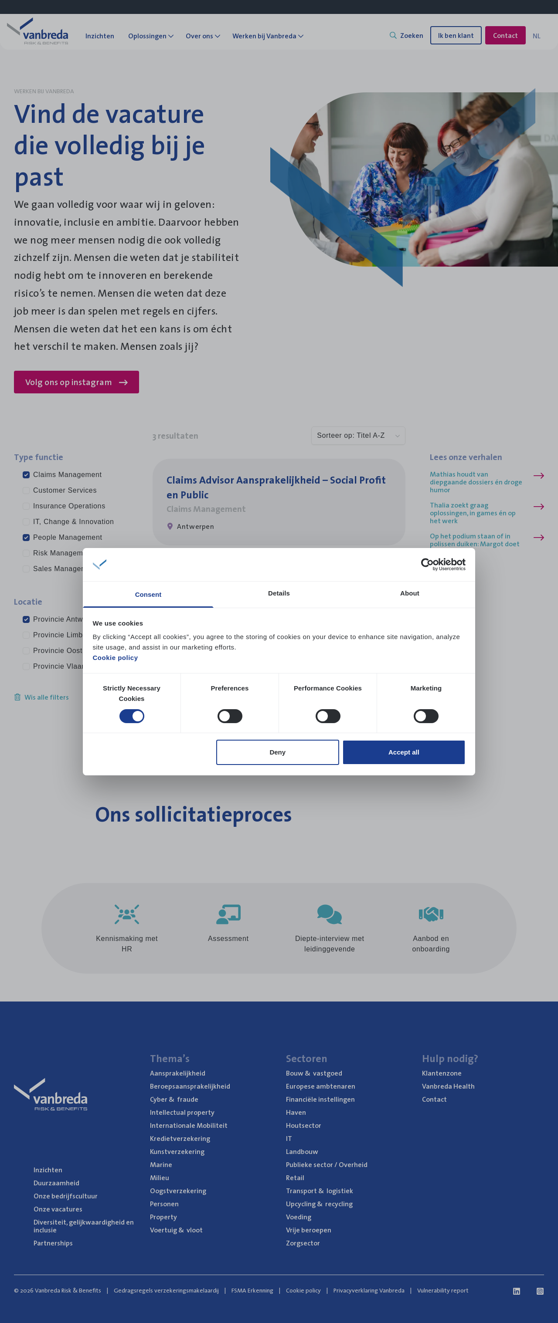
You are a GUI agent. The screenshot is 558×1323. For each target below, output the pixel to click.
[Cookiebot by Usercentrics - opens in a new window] (427, 564)
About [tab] (409, 593)
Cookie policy (115, 657)
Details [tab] (279, 593)
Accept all (403, 752)
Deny (277, 752)
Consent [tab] (148, 594)
